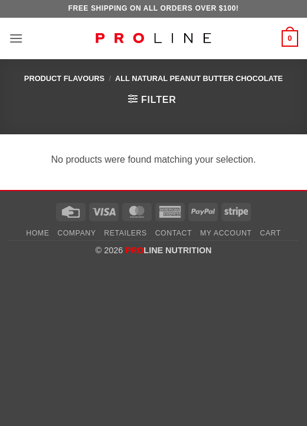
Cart (270, 233)
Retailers (125, 233)
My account (226, 233)
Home (37, 233)
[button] (16, 38)
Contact (173, 233)
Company (76, 233)
